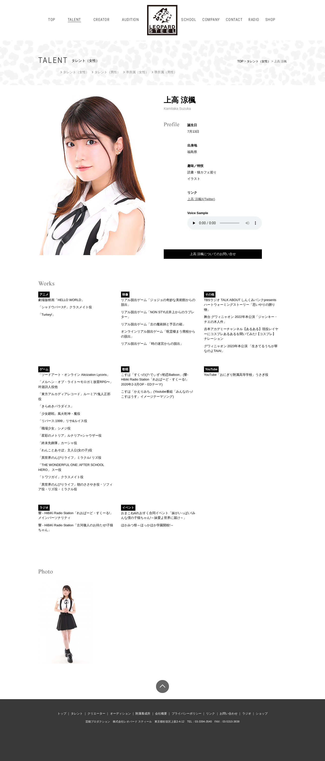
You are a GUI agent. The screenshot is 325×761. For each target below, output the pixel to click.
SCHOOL (188, 19)
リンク (210, 713)
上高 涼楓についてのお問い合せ (213, 254)
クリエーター (96, 713)
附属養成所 (142, 713)
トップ (61, 713)
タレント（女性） (259, 61)
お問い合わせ (229, 713)
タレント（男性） (107, 72)
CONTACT (234, 19)
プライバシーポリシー (187, 713)
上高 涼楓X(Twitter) (201, 199)
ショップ (262, 713)
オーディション (120, 713)
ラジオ (246, 713)
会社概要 (161, 713)
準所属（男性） (165, 72)
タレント (77, 713)
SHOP (270, 19)
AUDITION (130, 19)
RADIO (253, 19)
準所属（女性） (137, 72)
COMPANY (211, 19)
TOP (51, 19)
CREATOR (101, 19)
